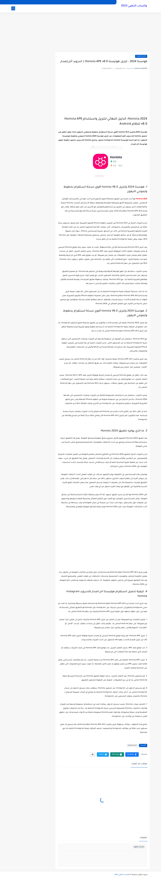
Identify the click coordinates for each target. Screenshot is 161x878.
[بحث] (13, 8)
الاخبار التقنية (141, 56)
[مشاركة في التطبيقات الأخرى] (92, 754)
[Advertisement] (80, 32)
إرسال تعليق (139, 847)
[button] (132, 754)
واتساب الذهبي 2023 (134, 6)
